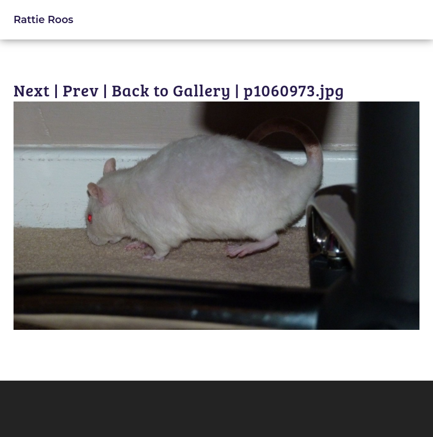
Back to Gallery (171, 90)
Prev (81, 90)
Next (32, 90)
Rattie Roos (43, 19)
